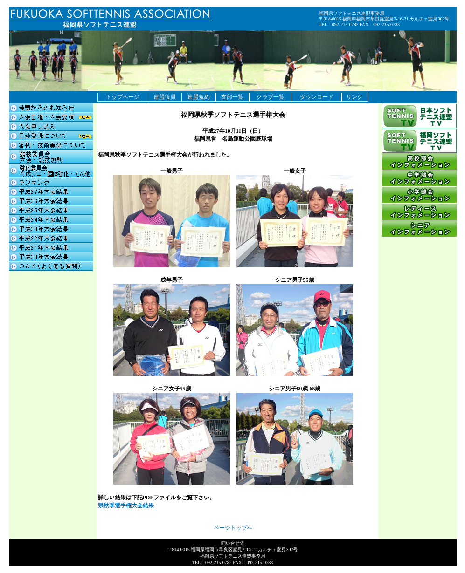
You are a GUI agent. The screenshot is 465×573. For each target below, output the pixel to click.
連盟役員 (164, 97)
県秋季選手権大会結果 (126, 505)
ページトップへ (233, 528)
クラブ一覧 (271, 97)
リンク (354, 97)
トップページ (122, 97)
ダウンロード (316, 97)
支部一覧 (232, 97)
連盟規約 (198, 97)
